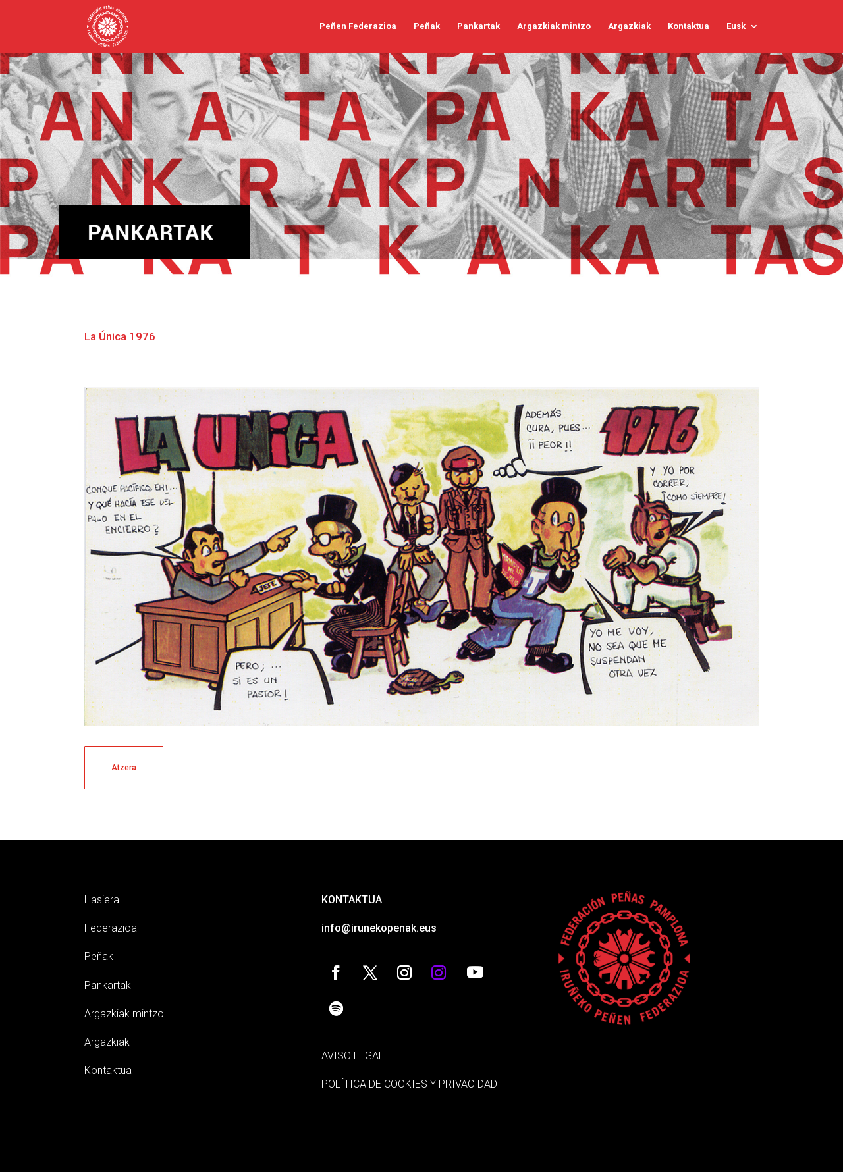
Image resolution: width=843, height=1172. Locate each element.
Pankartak (478, 26)
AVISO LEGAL (352, 1056)
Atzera (123, 767)
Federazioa (110, 928)
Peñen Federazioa (357, 26)
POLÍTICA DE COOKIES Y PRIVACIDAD (409, 1084)
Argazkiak (629, 26)
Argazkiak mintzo (554, 26)
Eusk (736, 26)
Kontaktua (688, 26)
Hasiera (101, 899)
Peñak (427, 26)
